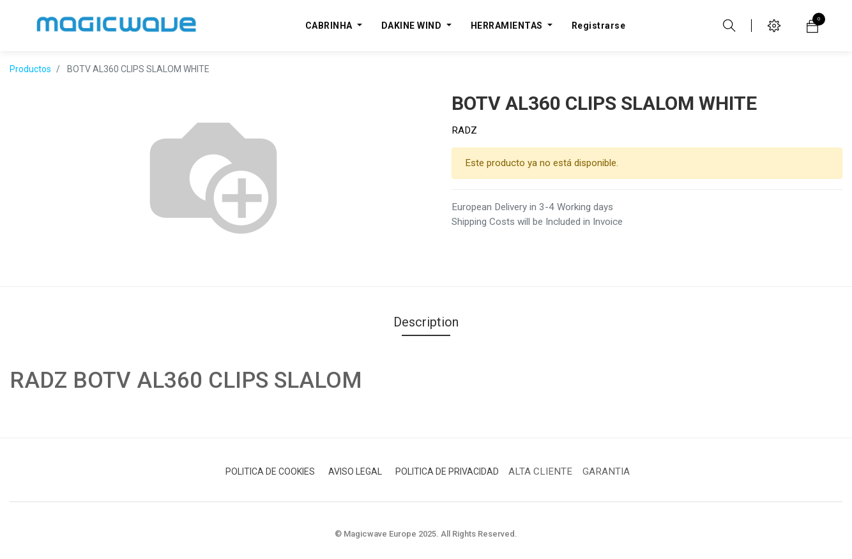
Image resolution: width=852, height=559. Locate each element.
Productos (30, 69)
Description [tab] (426, 322)
